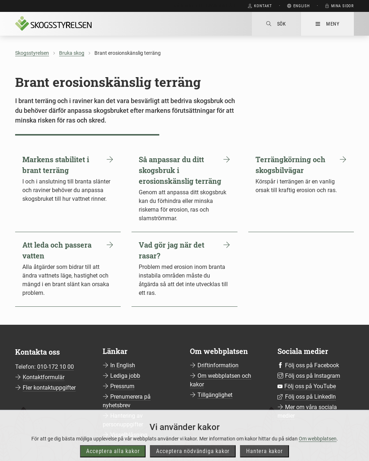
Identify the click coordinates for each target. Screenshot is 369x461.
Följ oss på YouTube (310, 386)
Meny (327, 24)
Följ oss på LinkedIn (310, 396)
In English (122, 365)
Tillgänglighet (214, 394)
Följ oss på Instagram (312, 375)
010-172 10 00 (55, 366)
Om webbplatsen (318, 448)
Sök (276, 24)
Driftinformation (218, 365)
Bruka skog (71, 53)
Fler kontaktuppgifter (49, 387)
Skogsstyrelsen (32, 53)
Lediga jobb (125, 375)
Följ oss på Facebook (312, 365)
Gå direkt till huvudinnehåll (205, 6)
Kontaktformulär (44, 377)
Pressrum (122, 386)
